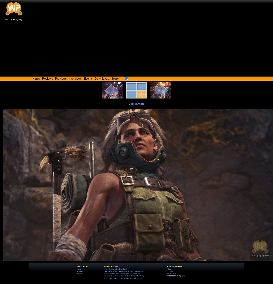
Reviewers (80, 273)
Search (115, 78)
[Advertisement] (136, 49)
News (79, 269)
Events (88, 78)
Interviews (75, 78)
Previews (61, 78)
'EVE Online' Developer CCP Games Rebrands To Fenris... (124, 278)
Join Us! (170, 271)
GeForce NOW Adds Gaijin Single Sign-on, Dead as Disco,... (125, 271)
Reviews (47, 78)
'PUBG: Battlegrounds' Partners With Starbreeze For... (122, 273)
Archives (80, 271)
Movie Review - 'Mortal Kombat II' (115, 269)
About (169, 269)
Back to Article (136, 103)
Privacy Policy (172, 273)
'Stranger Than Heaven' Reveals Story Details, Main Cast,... (124, 276)
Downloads (102, 78)
